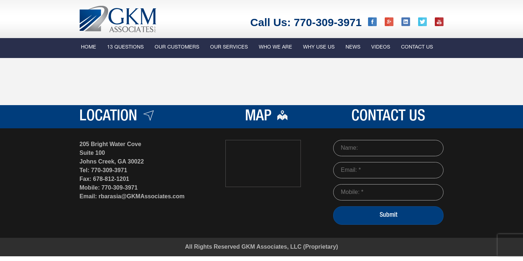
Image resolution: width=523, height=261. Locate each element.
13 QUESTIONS (125, 47)
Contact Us (417, 47)
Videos (380, 47)
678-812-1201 (111, 179)
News (353, 47)
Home (88, 47)
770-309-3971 (109, 170)
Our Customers (177, 47)
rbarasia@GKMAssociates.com (141, 196)
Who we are (275, 47)
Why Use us (319, 47)
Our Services (229, 47)
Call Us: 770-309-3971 (306, 22)
